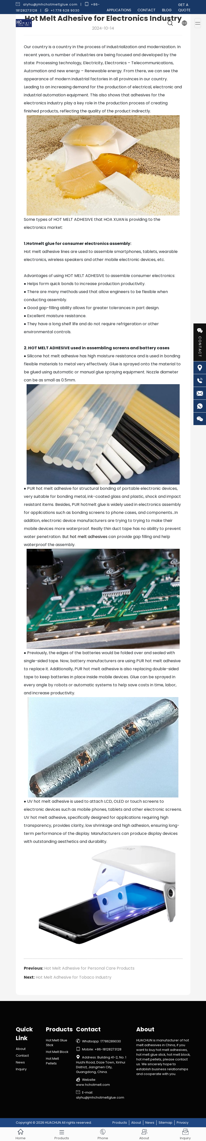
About (21, 1049)
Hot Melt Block (57, 1052)
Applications (119, 10)
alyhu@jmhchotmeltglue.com (50, 4)
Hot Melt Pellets (52, 1060)
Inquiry (21, 1069)
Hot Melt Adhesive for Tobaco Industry (73, 977)
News (20, 1062)
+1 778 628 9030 (65, 10)
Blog (167, 10)
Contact (147, 10)
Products (119, 1122)
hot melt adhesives (88, 537)
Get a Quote (184, 7)
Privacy (182, 1122)
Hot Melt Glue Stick (56, 1042)
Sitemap (165, 1122)
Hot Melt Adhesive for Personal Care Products (89, 968)
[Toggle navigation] (197, 23)
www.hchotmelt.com (93, 1085)
